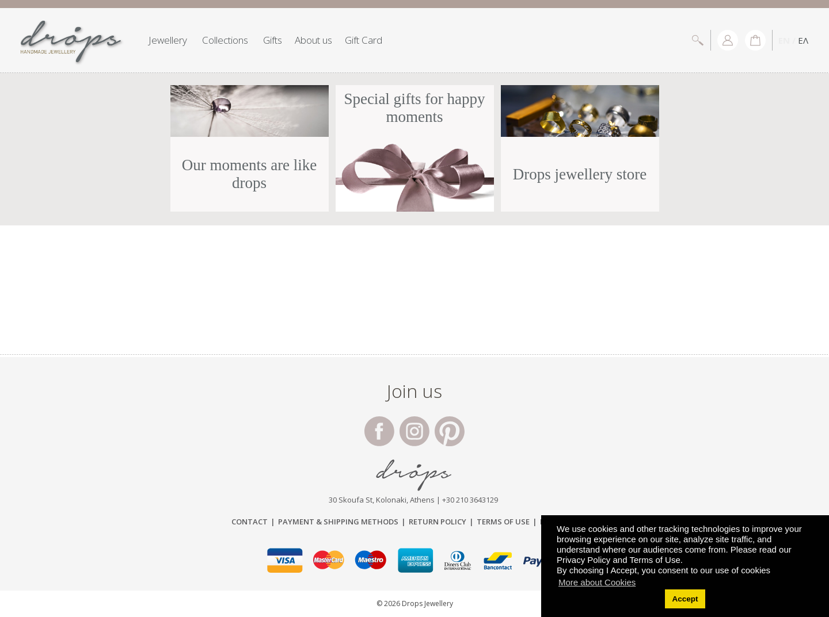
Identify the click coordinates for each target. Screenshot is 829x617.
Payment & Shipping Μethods (338, 521)
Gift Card (363, 40)
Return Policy (437, 521)
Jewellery (168, 40)
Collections (225, 40)
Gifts (272, 40)
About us (313, 40)
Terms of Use (503, 521)
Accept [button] (685, 599)
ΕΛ (803, 40)
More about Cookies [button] (597, 582)
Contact (249, 521)
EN (784, 40)
